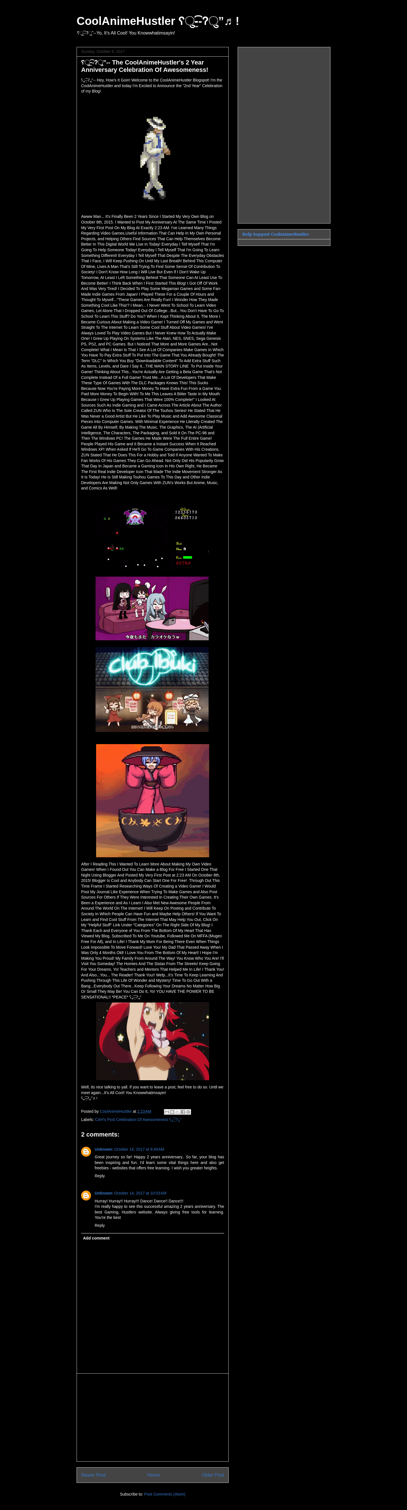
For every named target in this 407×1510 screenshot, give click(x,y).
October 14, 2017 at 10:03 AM (140, 1193)
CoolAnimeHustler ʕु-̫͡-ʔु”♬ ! (158, 21)
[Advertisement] (152, 1417)
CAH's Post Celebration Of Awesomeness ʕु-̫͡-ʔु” (138, 1119)
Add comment (96, 1238)
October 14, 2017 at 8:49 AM (139, 1149)
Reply (100, 1176)
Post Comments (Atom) (164, 1494)
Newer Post (93, 1475)
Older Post (213, 1475)
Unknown (103, 1149)
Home (153, 1475)
